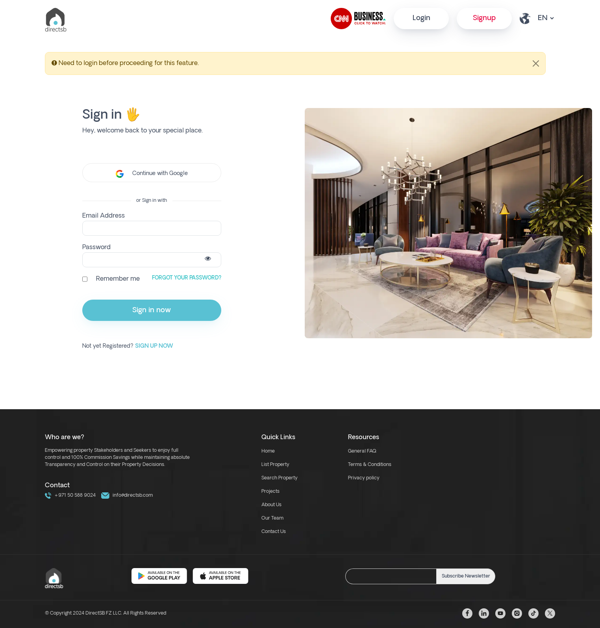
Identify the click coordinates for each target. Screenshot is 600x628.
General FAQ (362, 451)
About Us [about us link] (271, 505)
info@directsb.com (127, 495)
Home (268, 451)
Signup (484, 18)
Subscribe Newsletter (466, 576)
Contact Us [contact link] (273, 531)
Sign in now (151, 310)
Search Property (279, 478)
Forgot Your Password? (186, 278)
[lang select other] (545, 18)
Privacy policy (364, 478)
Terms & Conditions (369, 464)
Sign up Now (154, 346)
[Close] (535, 63)
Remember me (118, 279)
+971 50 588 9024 (70, 495)
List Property (275, 464)
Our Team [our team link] (272, 518)
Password (96, 247)
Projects (270, 491)
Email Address (103, 216)
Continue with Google (152, 174)
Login (421, 18)
